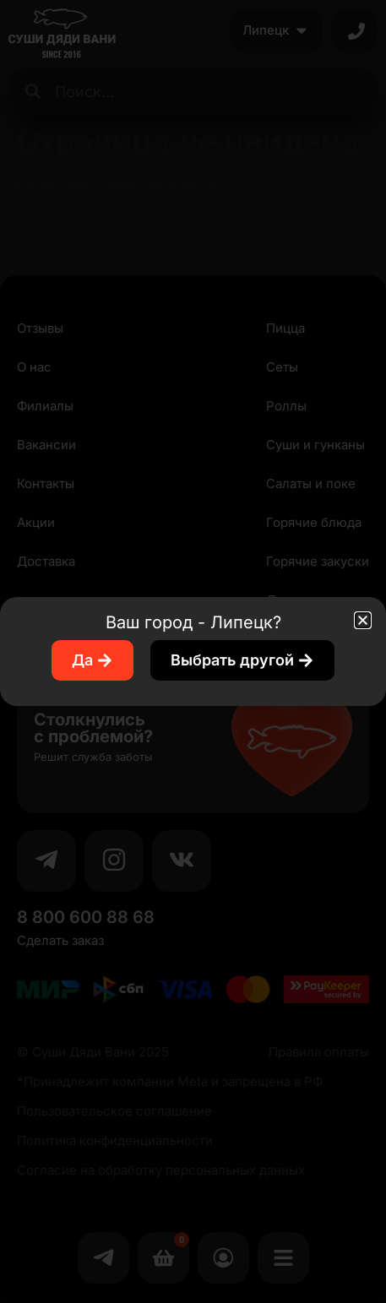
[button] (362, 620)
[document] (193, 651)
